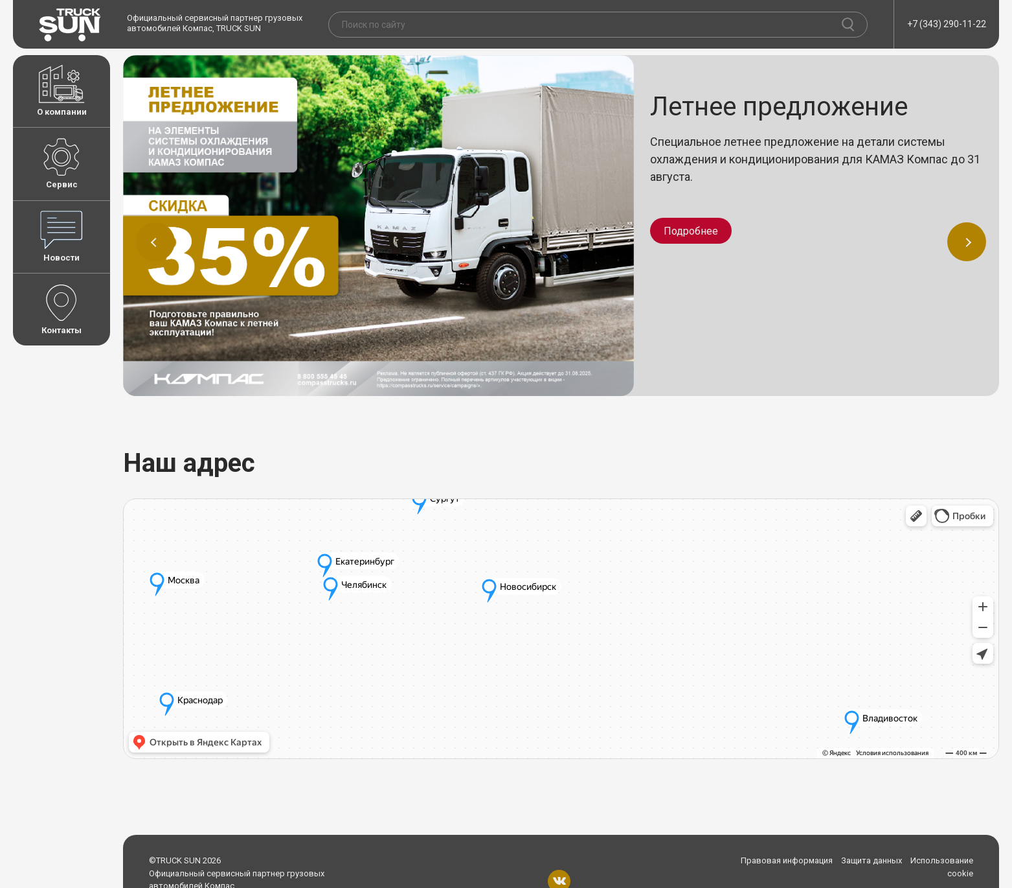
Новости (61, 237)
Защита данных (871, 860)
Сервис (61, 163)
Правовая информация (787, 860)
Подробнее (691, 231)
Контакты (61, 309)
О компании (61, 91)
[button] (155, 241)
